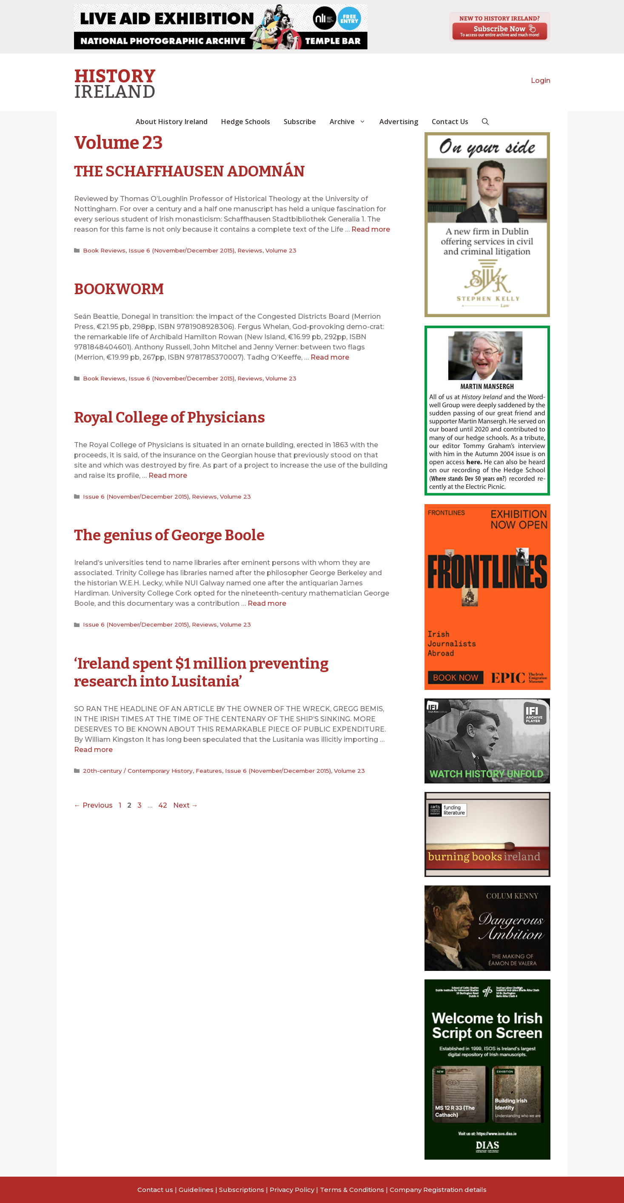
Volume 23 (280, 250)
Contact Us (450, 121)
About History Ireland (172, 121)
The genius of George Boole (169, 535)
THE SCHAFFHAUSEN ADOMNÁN (189, 171)
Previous (93, 805)
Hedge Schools (245, 121)
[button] (485, 121)
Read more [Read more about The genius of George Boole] (267, 603)
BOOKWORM (119, 289)
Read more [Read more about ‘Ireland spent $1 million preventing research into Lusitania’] (93, 750)
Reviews (249, 250)
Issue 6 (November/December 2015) (181, 250)
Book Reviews (104, 250)
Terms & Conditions (352, 1190)
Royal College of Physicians (169, 417)
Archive (351, 121)
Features (209, 770)
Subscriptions (241, 1190)
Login (540, 81)
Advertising (398, 121)
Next (185, 805)
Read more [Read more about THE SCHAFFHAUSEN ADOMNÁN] (370, 229)
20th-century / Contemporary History (138, 770)
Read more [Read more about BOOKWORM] (330, 357)
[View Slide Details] (221, 26)
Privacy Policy (292, 1190)
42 (163, 805)
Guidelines (196, 1190)
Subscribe (300, 121)
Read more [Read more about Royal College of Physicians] (167, 475)
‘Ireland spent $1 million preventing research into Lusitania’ (201, 672)
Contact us (155, 1190)
